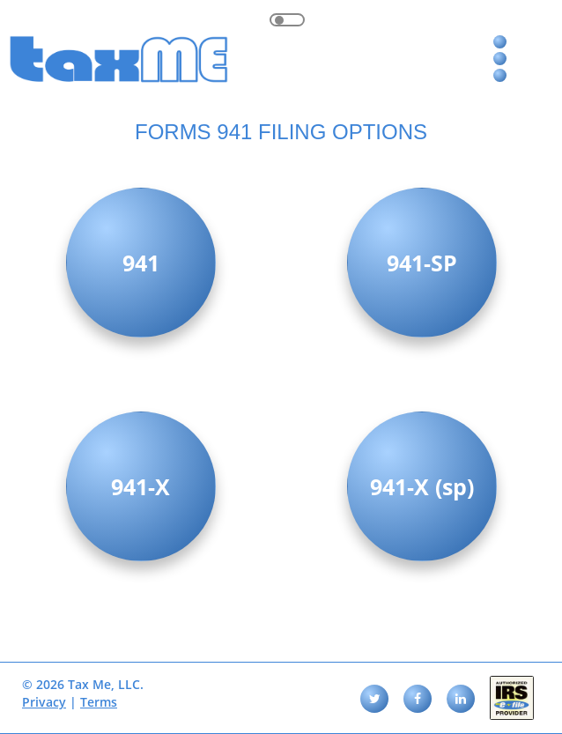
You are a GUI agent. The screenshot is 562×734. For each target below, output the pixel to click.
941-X (140, 486)
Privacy (44, 701)
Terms (98, 701)
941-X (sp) (422, 486)
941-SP (422, 263)
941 (140, 263)
